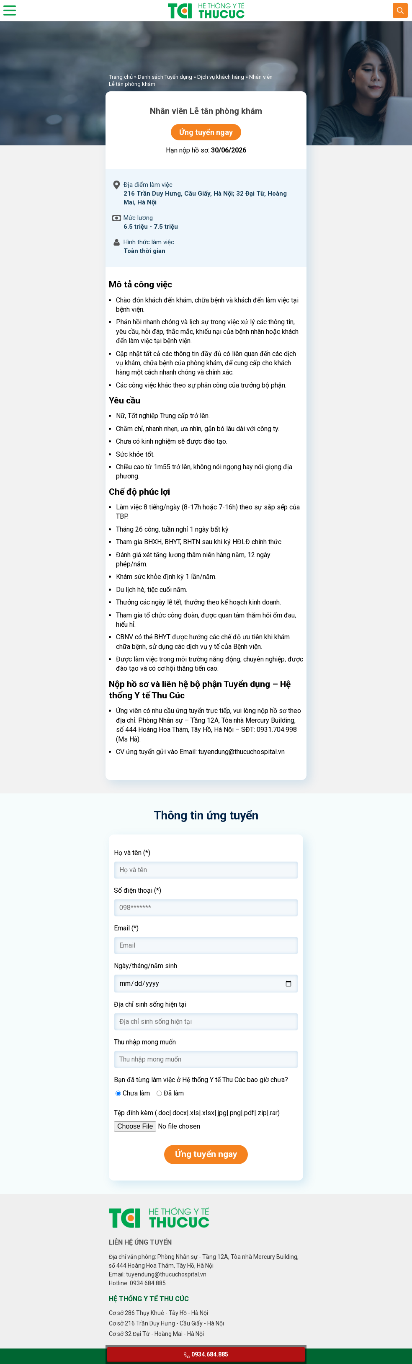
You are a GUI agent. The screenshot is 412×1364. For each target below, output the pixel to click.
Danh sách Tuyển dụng (165, 77)
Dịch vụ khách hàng (220, 77)
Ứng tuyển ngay (206, 132)
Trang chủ (121, 77)
